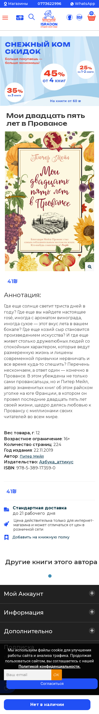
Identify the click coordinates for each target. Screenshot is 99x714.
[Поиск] (32, 17)
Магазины (18, 3)
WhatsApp (85, 3)
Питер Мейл (32, 456)
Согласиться (51, 683)
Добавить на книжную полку (36, 537)
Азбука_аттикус (56, 461)
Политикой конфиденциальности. (49, 666)
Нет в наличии (47, 704)
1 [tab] (48, 575)
